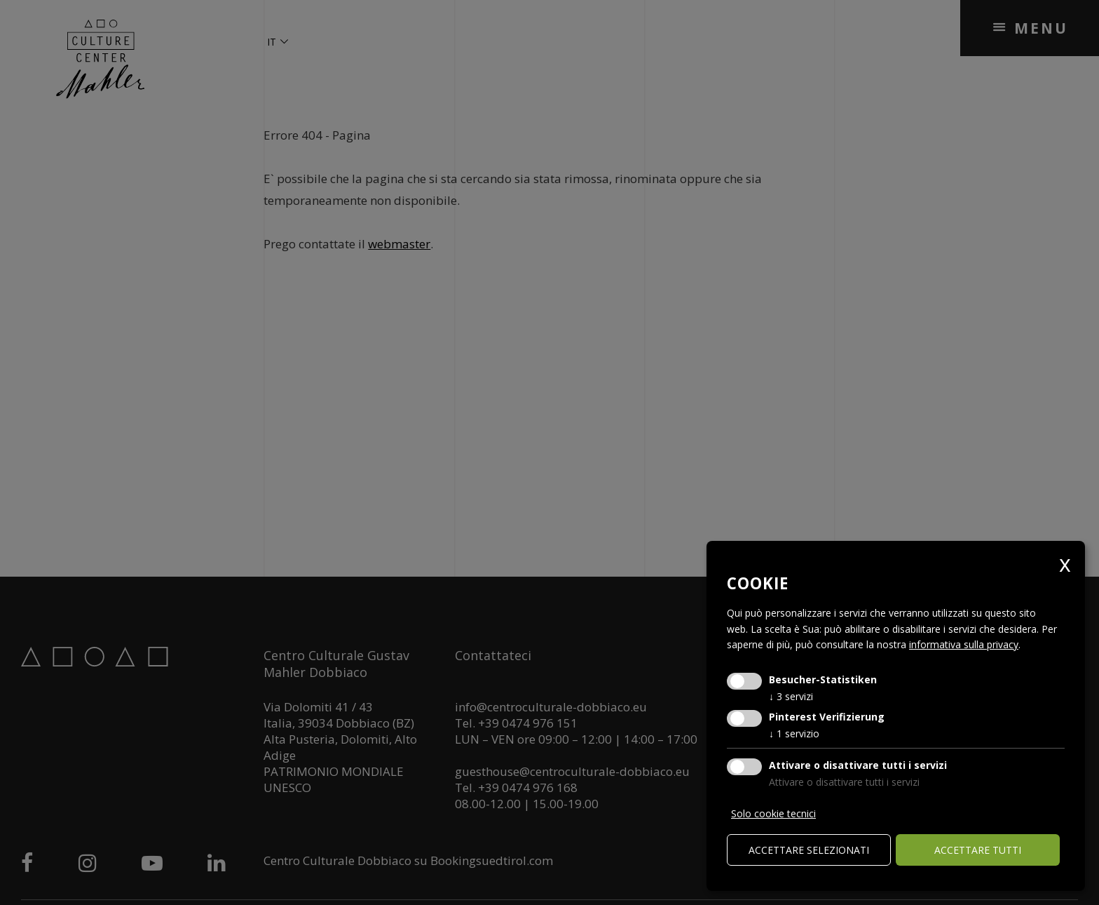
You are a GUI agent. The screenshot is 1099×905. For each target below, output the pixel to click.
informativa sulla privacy (963, 644)
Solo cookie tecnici (773, 813)
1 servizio (794, 733)
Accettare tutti (977, 850)
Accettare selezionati (809, 850)
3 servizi (791, 696)
